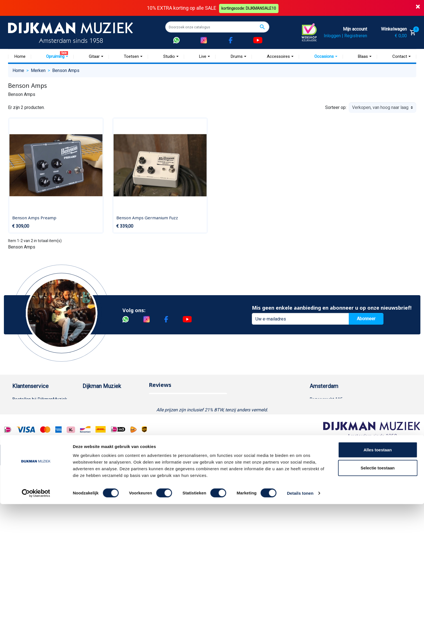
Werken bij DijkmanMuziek (108, 417)
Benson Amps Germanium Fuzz (147, 217)
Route (321, 434)
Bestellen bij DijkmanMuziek (39, 399)
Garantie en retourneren (34, 417)
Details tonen (300, 623)
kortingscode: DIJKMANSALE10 (249, 8)
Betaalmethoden (28, 408)
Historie (90, 408)
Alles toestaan (377, 579)
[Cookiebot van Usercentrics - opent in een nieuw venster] (36, 623)
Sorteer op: (336, 107)
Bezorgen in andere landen (38, 523)
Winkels (90, 434)
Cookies (20, 506)
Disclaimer (22, 461)
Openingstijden (329, 426)
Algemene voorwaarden (35, 434)
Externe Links (25, 541)
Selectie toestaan (378, 597)
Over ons (91, 399)
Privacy (19, 470)
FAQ (16, 443)
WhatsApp (22, 488)
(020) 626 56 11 (330, 417)
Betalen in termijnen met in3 (39, 515)
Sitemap (90, 426)
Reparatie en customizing (37, 452)
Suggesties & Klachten (34, 479)
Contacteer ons (27, 532)
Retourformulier (27, 497)
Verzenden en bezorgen (35, 426)
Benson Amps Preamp (34, 217)
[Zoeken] (217, 27)
